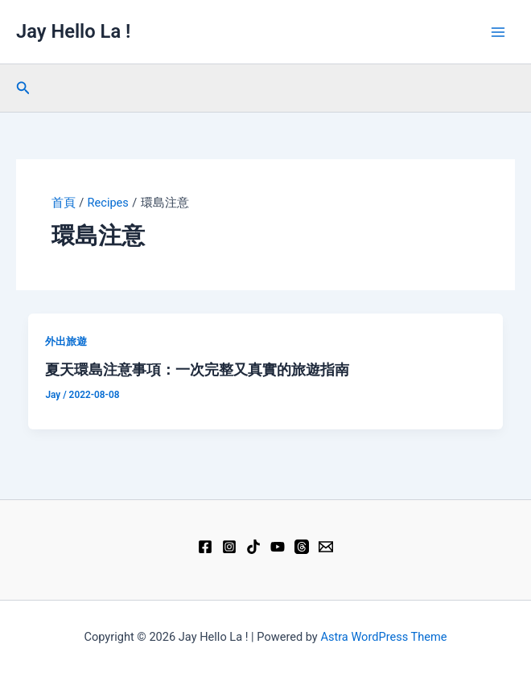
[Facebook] (205, 546)
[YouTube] (277, 546)
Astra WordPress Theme (383, 637)
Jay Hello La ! (73, 31)
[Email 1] (326, 546)
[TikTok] (253, 546)
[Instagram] (229, 546)
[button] (23, 88)
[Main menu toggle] (498, 32)
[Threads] (301, 546)
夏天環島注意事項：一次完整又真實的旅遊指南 (197, 369)
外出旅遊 (66, 341)
